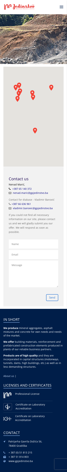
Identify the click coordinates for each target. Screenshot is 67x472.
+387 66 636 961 (21, 204)
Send (52, 297)
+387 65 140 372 (22, 188)
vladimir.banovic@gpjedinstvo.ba (33, 208)
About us (9, 376)
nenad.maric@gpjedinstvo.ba (30, 193)
